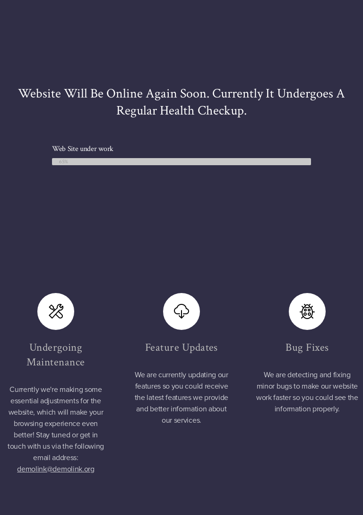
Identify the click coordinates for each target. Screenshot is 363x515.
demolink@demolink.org (55, 469)
